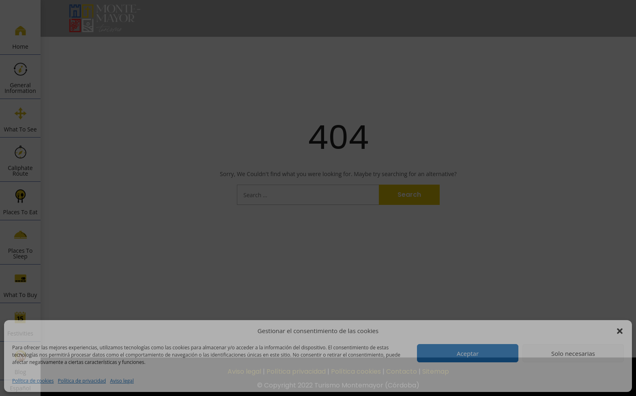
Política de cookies (33, 380)
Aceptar (468, 353)
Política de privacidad (82, 380)
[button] (620, 331)
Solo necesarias (573, 353)
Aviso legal (122, 380)
